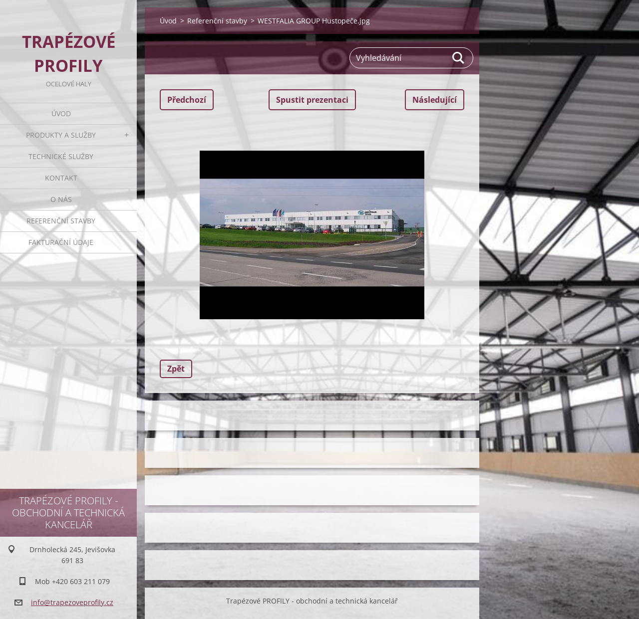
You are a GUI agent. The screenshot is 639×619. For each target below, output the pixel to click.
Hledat (458, 57)
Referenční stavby (60, 220)
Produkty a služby (61, 135)
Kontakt (61, 178)
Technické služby (60, 156)
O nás (61, 199)
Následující (434, 99)
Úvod (61, 113)
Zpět (176, 368)
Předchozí (186, 99)
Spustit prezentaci (312, 99)
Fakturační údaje (60, 242)
